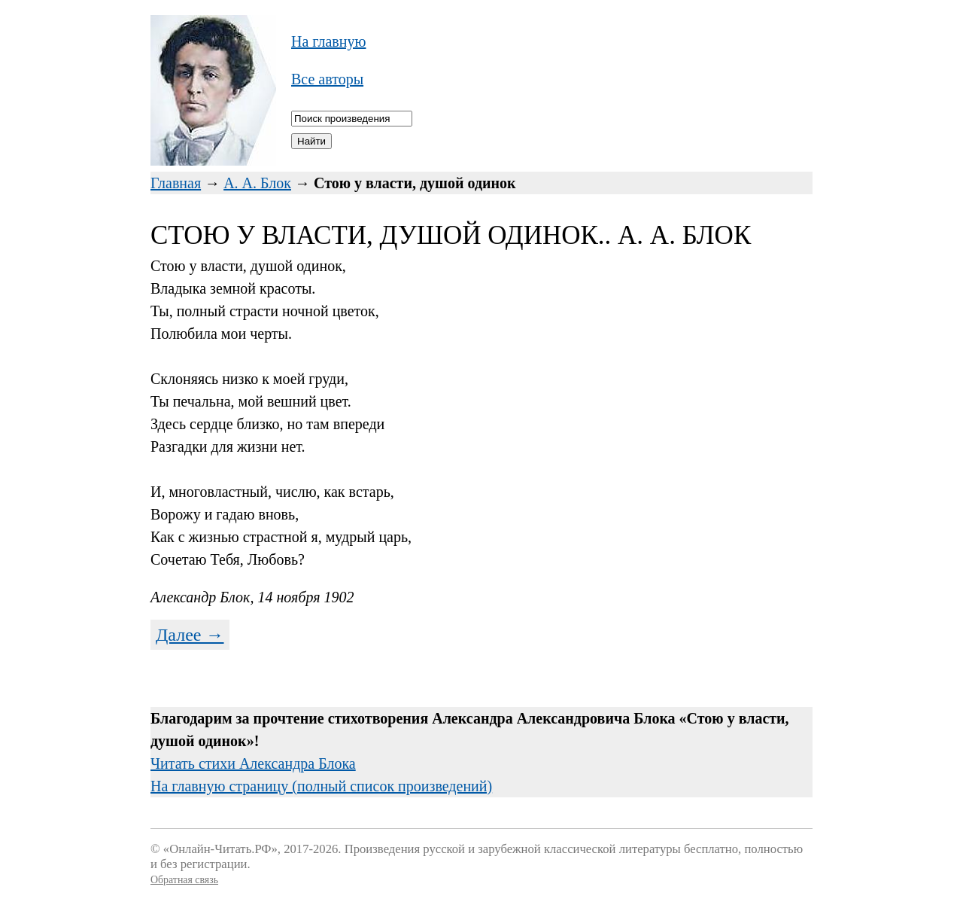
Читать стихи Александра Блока (253, 763)
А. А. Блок (257, 183)
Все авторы (327, 79)
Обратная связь (184, 879)
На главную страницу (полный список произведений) (321, 786)
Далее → (190, 635)
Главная (175, 183)
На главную (328, 41)
